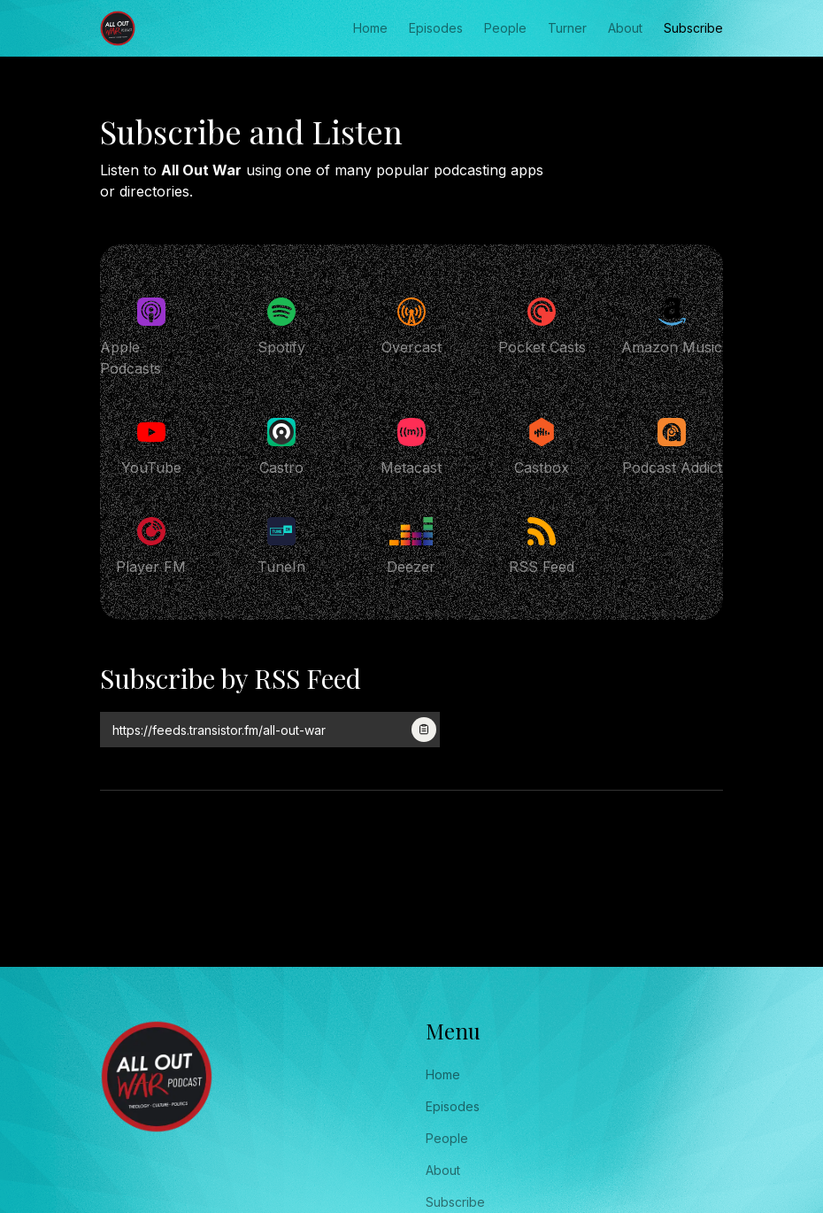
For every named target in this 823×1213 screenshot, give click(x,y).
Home (370, 27)
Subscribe (693, 27)
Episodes (436, 27)
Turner (567, 27)
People (505, 27)
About (625, 27)
